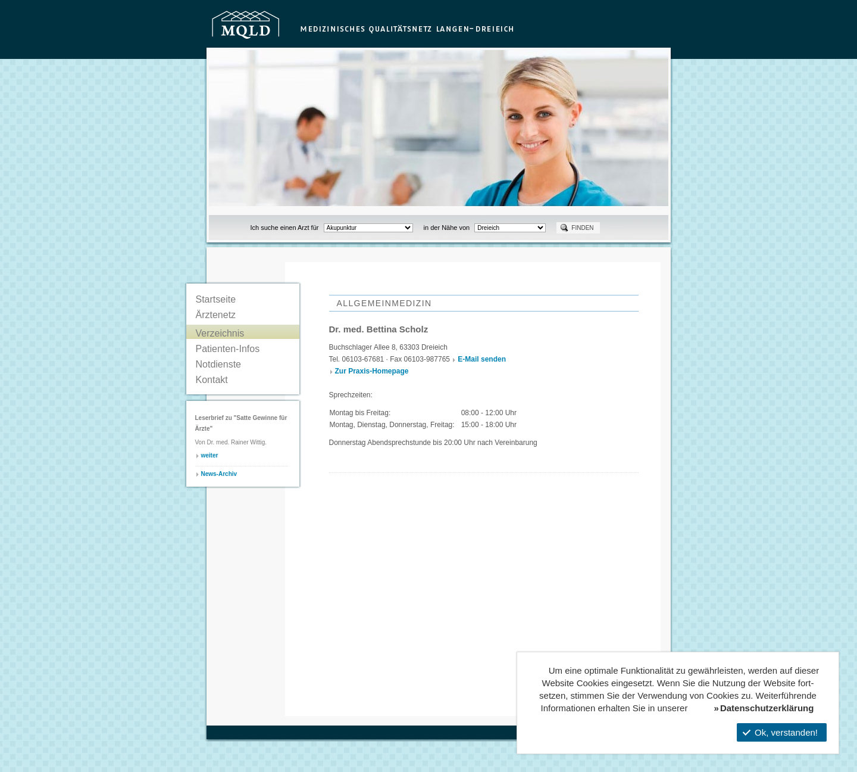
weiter (209, 455)
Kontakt (212, 380)
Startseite (216, 299)
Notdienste (219, 364)
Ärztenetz (216, 315)
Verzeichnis (220, 333)
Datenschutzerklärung (767, 708)
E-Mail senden (482, 359)
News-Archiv (219, 474)
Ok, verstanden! (780, 732)
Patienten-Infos (228, 349)
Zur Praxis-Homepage (372, 371)
